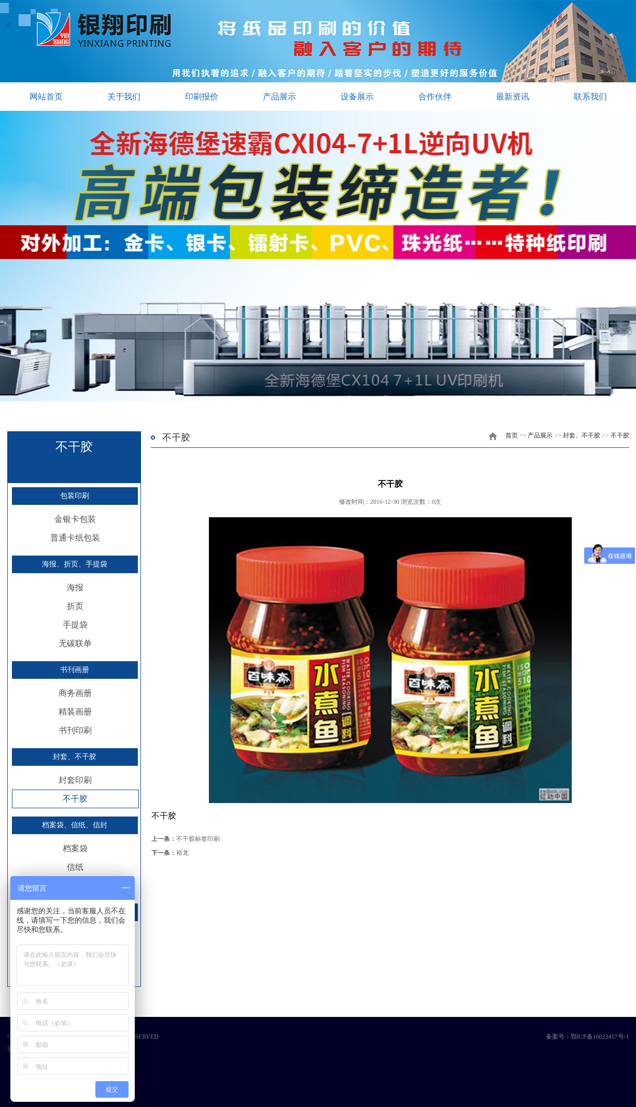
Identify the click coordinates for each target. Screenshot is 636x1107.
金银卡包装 (75, 519)
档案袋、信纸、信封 (74, 825)
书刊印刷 (75, 730)
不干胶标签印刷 (198, 838)
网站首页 (46, 96)
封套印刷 (75, 780)
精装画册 (75, 711)
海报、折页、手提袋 (74, 564)
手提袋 (75, 624)
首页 (511, 435)
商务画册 (75, 693)
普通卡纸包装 (75, 537)
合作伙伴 (434, 96)
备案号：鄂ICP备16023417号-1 (587, 1036)
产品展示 (279, 96)
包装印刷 (74, 496)
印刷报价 (201, 96)
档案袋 (75, 848)
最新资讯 (512, 96)
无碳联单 (75, 643)
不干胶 (75, 798)
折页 (75, 606)
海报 (75, 587)
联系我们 (590, 96)
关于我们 (123, 96)
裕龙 (182, 852)
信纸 (75, 867)
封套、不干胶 (74, 757)
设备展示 (357, 96)
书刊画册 (74, 670)
